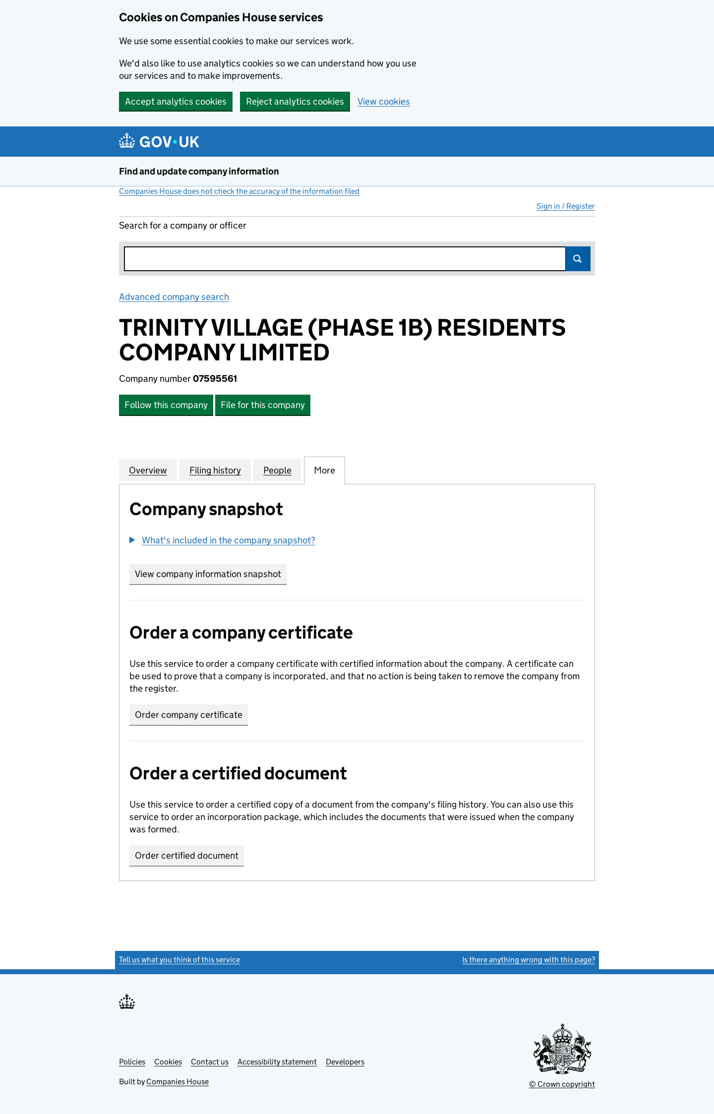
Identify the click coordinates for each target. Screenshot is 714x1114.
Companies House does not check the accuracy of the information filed (239, 191)
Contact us (210, 1061)
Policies (132, 1061)
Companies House (177, 1081)
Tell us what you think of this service (179, 959)
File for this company (263, 404)
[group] (357, 541)
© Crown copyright (562, 1084)
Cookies (168, 1061)
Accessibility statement (277, 1061)
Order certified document (186, 855)
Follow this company (166, 404)
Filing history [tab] (215, 470)
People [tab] (277, 470)
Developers (345, 1061)
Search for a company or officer (182, 225)
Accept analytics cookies (176, 101)
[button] (222, 540)
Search (578, 258)
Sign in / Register (565, 206)
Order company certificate (188, 714)
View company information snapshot (211, 574)
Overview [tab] (148, 470)
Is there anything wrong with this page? (528, 959)
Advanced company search (174, 296)
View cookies (383, 101)
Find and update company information (199, 171)
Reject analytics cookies (295, 101)
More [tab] (324, 470)
